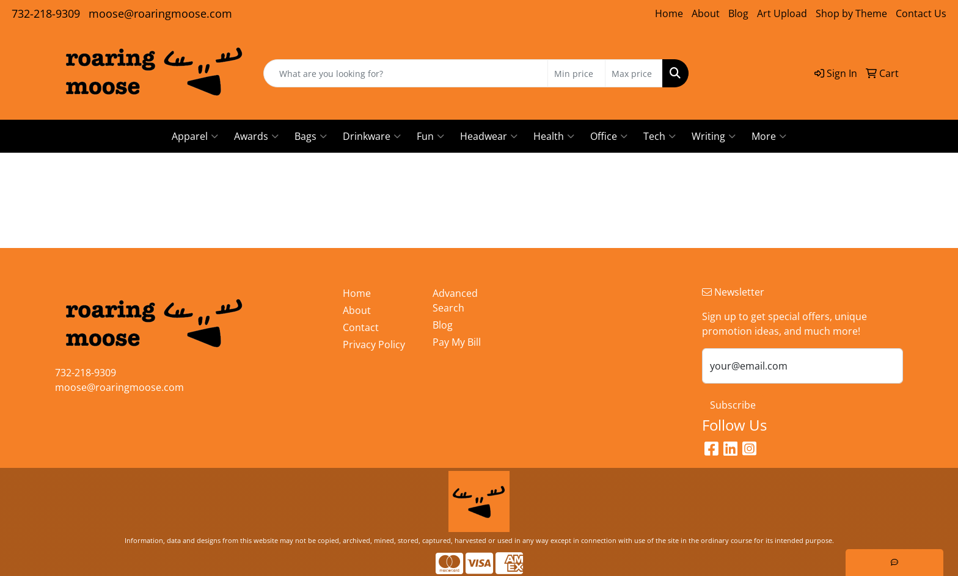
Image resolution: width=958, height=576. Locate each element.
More (768, 136)
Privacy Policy (374, 344)
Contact (361, 327)
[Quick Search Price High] (634, 73)
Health (553, 136)
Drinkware (372, 136)
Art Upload (782, 13)
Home (669, 13)
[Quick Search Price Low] (576, 73)
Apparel (195, 136)
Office (608, 136)
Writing (714, 136)
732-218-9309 (46, 13)
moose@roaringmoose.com (160, 13)
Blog (738, 13)
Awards (256, 136)
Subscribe (733, 405)
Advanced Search (455, 300)
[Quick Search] (405, 73)
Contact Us (921, 13)
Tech (659, 136)
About (706, 13)
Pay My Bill (457, 342)
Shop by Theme (851, 13)
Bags (310, 136)
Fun (430, 136)
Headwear (488, 136)
